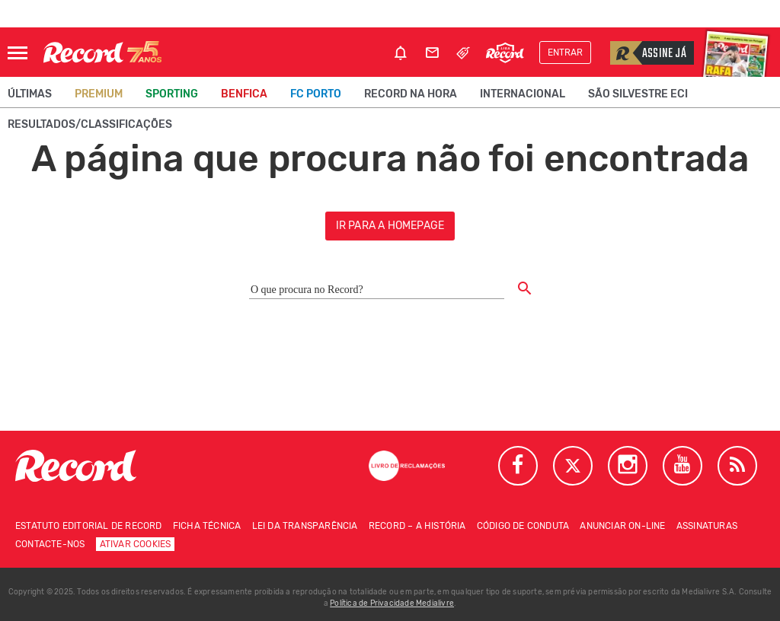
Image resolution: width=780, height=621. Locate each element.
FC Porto (315, 94)
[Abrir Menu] (17, 52)
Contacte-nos (50, 544)
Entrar (565, 52)
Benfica (244, 94)
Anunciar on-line (622, 526)
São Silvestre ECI (638, 94)
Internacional (522, 94)
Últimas (30, 94)
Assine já (648, 53)
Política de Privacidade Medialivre (392, 603)
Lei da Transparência (305, 526)
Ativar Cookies (135, 544)
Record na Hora (410, 94)
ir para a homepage (390, 225)
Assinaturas (706, 526)
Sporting (171, 94)
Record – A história (417, 526)
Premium (99, 94)
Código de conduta (523, 526)
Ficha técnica (207, 526)
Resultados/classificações (90, 124)
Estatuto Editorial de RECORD (88, 526)
